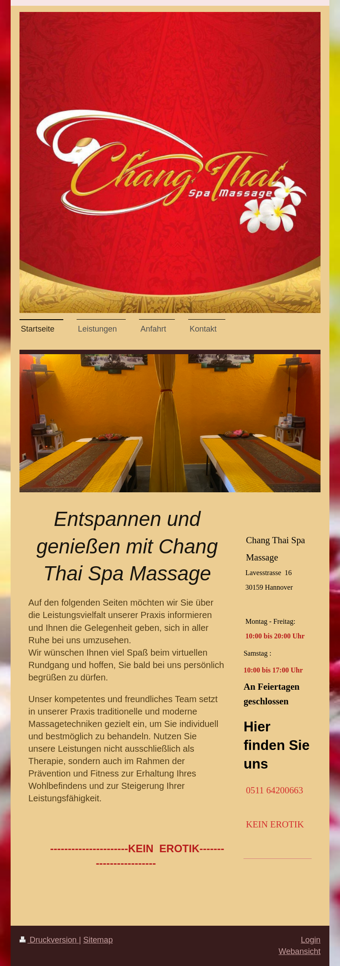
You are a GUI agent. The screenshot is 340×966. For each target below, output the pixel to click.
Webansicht (299, 951)
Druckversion (49, 939)
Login (311, 939)
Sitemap (98, 939)
